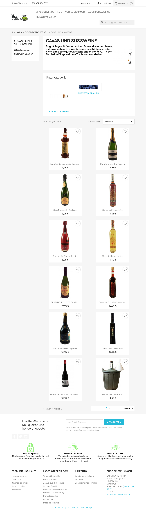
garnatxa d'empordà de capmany (65, 164)
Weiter (129, 408)
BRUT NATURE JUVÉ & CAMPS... (65, 302)
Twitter (20, 436)
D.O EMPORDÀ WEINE (99, 11)
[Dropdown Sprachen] (85, 3)
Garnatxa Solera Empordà (65, 348)
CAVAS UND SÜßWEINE (23, 42)
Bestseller (16, 489)
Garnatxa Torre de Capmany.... (113, 302)
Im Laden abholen (19, 476)
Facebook (14, 436)
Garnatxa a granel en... (112, 394)
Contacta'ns (49, 499)
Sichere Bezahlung (51, 486)
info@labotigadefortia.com (119, 494)
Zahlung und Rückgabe (53, 483)
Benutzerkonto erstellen (86, 483)
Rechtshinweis (50, 479)
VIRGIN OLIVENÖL (45, 11)
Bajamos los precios (21, 483)
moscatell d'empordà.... (112, 256)
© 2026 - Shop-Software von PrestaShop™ (73, 507)
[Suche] (117, 22)
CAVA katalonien (22, 50)
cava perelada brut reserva (112, 164)
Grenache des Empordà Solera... (65, 394)
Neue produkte (18, 486)
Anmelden (79, 479)
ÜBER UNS (16, 479)
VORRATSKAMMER (75, 11)
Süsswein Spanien (23, 54)
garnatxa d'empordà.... (112, 210)
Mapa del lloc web (51, 502)
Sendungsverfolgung (84, 476)
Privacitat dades (50, 496)
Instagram (26, 436)
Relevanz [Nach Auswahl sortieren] (118, 121)
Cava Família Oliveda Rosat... (65, 256)
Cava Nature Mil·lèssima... (65, 210)
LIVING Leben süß (46, 17)
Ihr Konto (81, 471)
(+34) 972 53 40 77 (38, 3)
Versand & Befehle (51, 476)
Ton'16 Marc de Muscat (112, 348)
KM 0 (59, 11)
